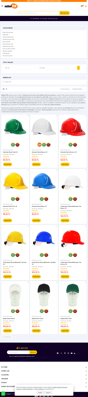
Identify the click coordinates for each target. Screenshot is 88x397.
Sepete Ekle (7, 164)
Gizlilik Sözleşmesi (28, 389)
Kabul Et (48, 392)
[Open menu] (2, 6)
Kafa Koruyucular (8, 150)
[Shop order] (78, 89)
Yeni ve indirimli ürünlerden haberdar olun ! (22, 356)
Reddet (40, 392)
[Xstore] (11, 6)
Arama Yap (65, 13)
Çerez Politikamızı (39, 389)
